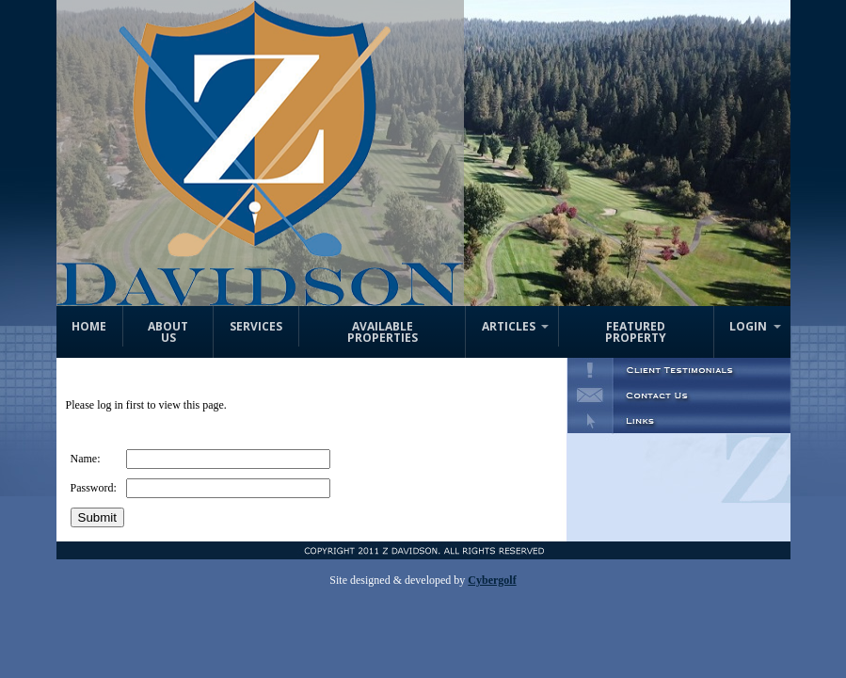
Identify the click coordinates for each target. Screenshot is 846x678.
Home (89, 326)
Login (748, 326)
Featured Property (635, 332)
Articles (508, 326)
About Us (168, 332)
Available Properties (382, 332)
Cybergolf (492, 580)
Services (256, 326)
